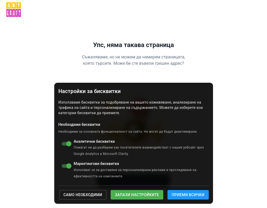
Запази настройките (137, 195)
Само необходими (83, 195)
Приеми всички (188, 195)
